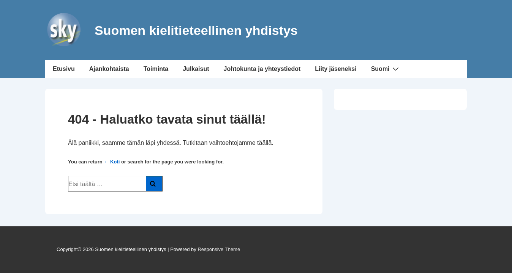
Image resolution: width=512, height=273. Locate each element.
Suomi (386, 68)
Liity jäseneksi (335, 69)
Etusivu (64, 69)
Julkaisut (196, 69)
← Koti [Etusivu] (112, 162)
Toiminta (156, 69)
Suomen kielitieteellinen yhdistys (196, 30)
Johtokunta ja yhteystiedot (262, 69)
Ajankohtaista (109, 69)
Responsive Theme (219, 249)
